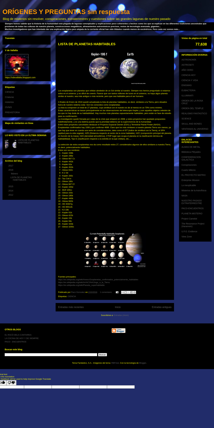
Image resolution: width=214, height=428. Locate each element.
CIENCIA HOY (189, 75)
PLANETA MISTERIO (192, 213)
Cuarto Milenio (189, 170)
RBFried (115, 363)
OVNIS (8, 107)
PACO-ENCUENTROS (193, 208)
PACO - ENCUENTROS (15, 342)
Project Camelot (189, 218)
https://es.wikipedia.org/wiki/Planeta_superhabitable (81, 285)
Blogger (142, 363)
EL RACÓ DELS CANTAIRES (18, 335)
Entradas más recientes (71, 307)
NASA (184, 195)
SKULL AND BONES (192, 124)
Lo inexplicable (189, 185)
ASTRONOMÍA (189, 59)
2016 (11, 170)
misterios (9, 102)
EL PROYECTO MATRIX (194, 175)
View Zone (187, 236)
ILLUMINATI (187, 95)
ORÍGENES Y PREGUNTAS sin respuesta (66, 11)
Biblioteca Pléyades (191, 152)
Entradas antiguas (162, 307)
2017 (11, 165)
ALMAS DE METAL (191, 147)
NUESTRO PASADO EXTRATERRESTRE (192, 201)
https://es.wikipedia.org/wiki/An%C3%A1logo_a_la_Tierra (84, 282)
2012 (11, 195)
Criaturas (9, 97)
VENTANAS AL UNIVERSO (195, 129)
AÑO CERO (187, 70)
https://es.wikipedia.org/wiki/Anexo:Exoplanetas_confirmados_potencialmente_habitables (98, 279)
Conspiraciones (189, 165)
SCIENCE (186, 118)
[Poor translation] (11, 382)
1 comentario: (106, 292)
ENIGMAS (187, 85)
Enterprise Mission (190, 180)
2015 (11, 186)
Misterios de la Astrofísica (194, 190)
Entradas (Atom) (121, 315)
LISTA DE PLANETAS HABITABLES (86, 44)
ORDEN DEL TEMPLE (193, 108)
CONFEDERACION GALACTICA (191, 158)
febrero (14, 173)
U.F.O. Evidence (189, 231)
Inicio (118, 307)
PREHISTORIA (12, 112)
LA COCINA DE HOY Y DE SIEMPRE (22, 338)
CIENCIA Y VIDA (190, 80)
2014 (11, 190)
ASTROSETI (188, 65)
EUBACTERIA (188, 90)
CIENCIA (72, 296)
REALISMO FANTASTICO (194, 113)
